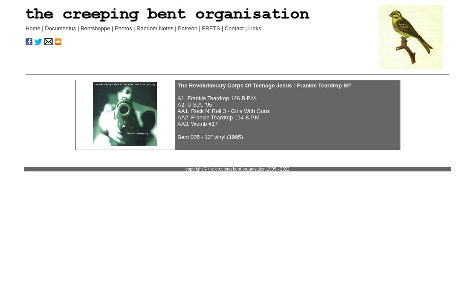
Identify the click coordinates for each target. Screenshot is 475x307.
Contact (234, 28)
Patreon (187, 28)
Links (254, 28)
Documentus (60, 28)
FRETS (211, 28)
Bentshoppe (95, 28)
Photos (123, 28)
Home (33, 28)
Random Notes (155, 28)
